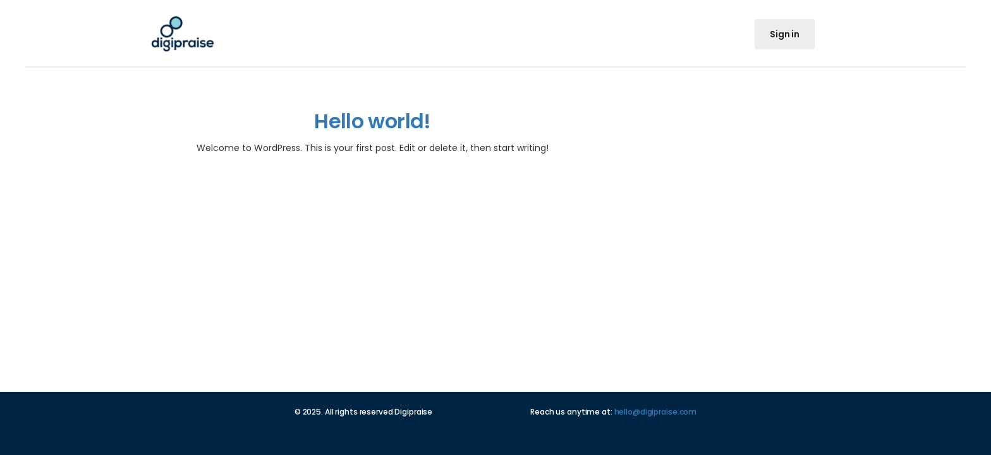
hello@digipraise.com (655, 411)
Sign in (784, 34)
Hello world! (372, 121)
